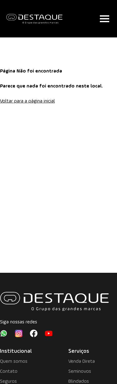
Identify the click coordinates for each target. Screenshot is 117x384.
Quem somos (13, 361)
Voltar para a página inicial (27, 101)
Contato (8, 371)
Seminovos (79, 371)
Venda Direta (81, 361)
